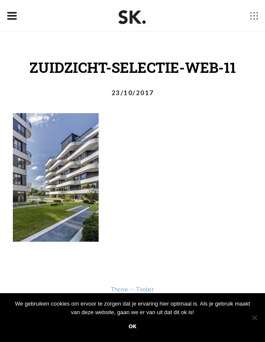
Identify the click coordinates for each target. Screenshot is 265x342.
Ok (133, 326)
